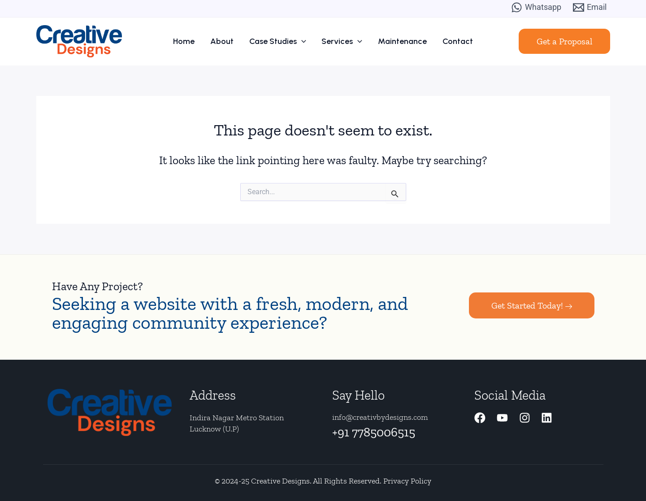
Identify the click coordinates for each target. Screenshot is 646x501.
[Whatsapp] (536, 7)
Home (189, 41)
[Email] (590, 7)
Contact (452, 41)
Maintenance (399, 41)
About (225, 41)
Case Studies (278, 41)
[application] (302, 41)
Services (341, 41)
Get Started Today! (531, 305)
